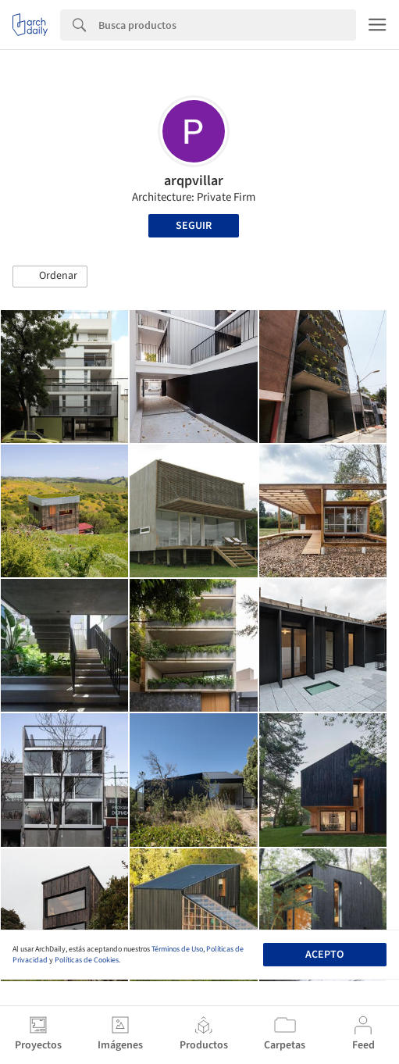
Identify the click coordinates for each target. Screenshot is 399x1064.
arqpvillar (193, 181)
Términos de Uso (177, 949)
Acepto (324, 954)
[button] (49, 276)
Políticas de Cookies (87, 960)
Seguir (194, 226)
